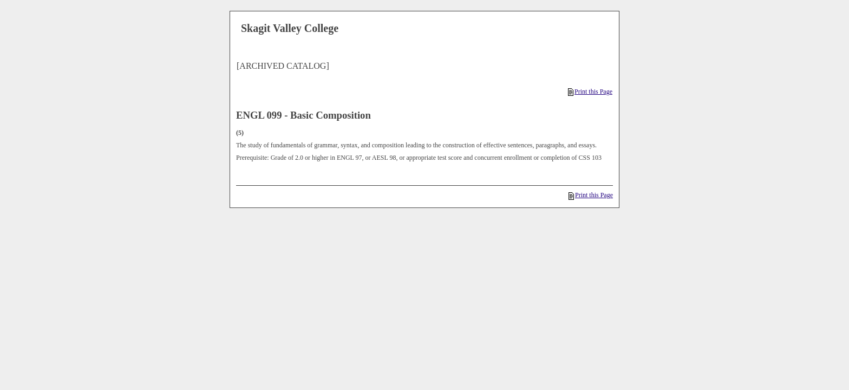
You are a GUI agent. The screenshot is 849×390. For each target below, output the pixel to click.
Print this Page (590, 91)
